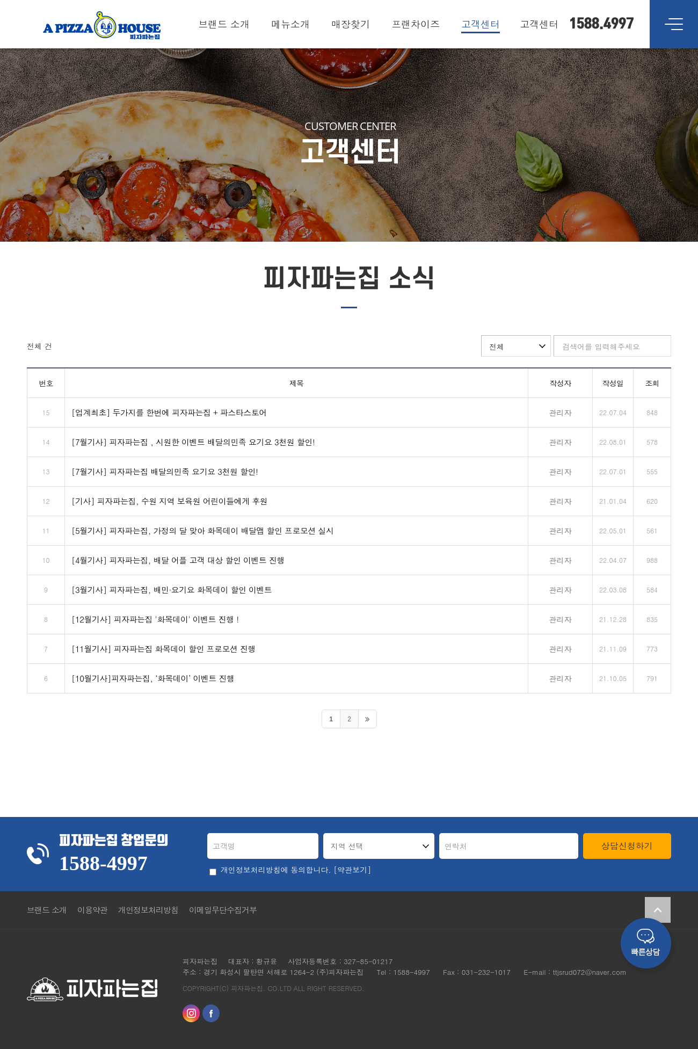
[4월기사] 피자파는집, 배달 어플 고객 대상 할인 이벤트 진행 (178, 560)
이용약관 (92, 909)
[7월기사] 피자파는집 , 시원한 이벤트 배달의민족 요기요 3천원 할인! (193, 441)
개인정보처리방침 (148, 909)
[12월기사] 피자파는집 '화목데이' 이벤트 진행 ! (155, 619)
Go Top (657, 909)
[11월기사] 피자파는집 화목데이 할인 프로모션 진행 (163, 648)
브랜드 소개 (47, 909)
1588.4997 (601, 24)
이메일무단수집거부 (223, 909)
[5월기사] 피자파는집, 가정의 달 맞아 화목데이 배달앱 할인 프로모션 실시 (202, 530)
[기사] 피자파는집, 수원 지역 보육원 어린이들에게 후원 (169, 501)
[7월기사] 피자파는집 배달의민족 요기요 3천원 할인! (164, 471)
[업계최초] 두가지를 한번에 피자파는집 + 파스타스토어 (169, 412)
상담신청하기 (627, 846)
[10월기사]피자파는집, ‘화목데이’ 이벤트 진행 (152, 678)
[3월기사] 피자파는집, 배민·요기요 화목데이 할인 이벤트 (171, 589)
